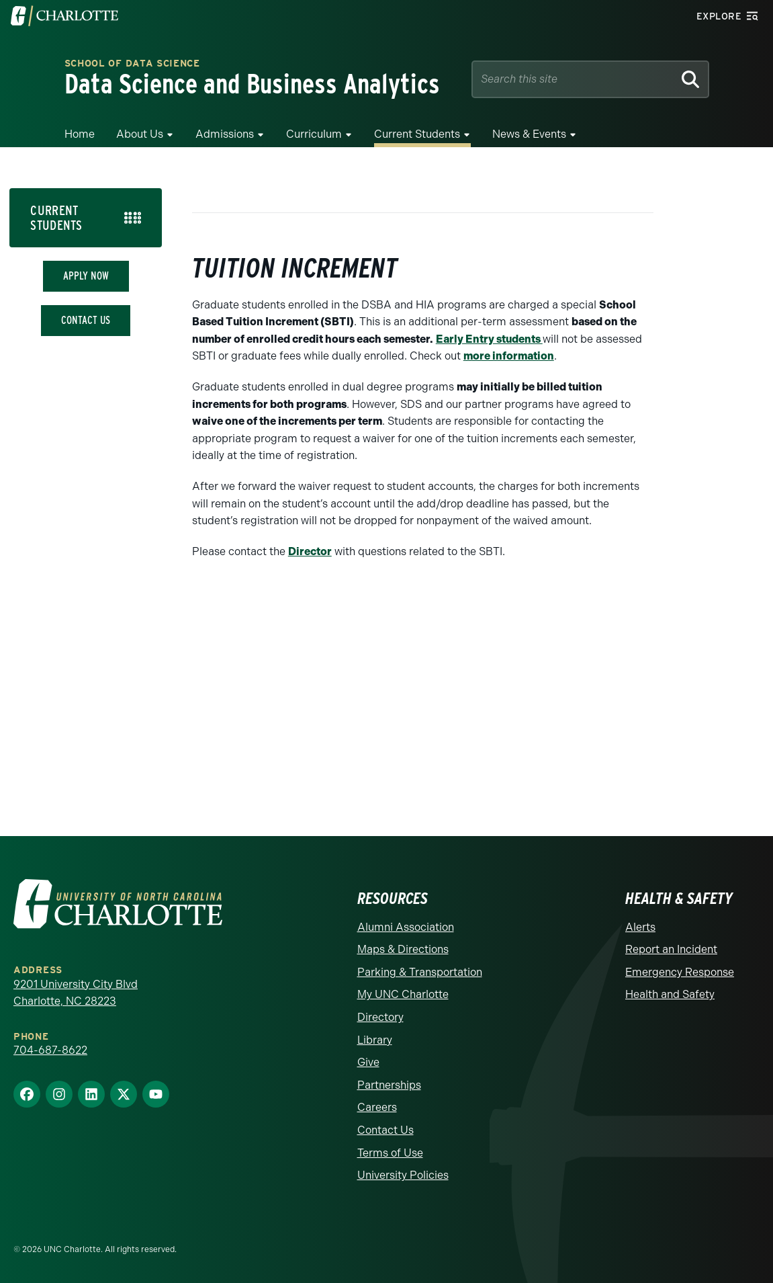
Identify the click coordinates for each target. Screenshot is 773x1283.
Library (374, 1040)
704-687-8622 (50, 1050)
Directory (380, 1017)
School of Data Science (132, 64)
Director (310, 551)
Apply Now (86, 276)
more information (508, 355)
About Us (139, 134)
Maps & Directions (403, 949)
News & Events (529, 134)
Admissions (224, 134)
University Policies (403, 1175)
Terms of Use (390, 1153)
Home (79, 134)
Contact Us (85, 320)
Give (368, 1062)
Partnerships (389, 1085)
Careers (377, 1107)
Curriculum (314, 134)
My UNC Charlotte (403, 994)
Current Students (417, 134)
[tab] (85, 217)
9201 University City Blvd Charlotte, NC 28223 (75, 993)
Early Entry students (489, 339)
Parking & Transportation (419, 972)
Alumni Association (405, 927)
